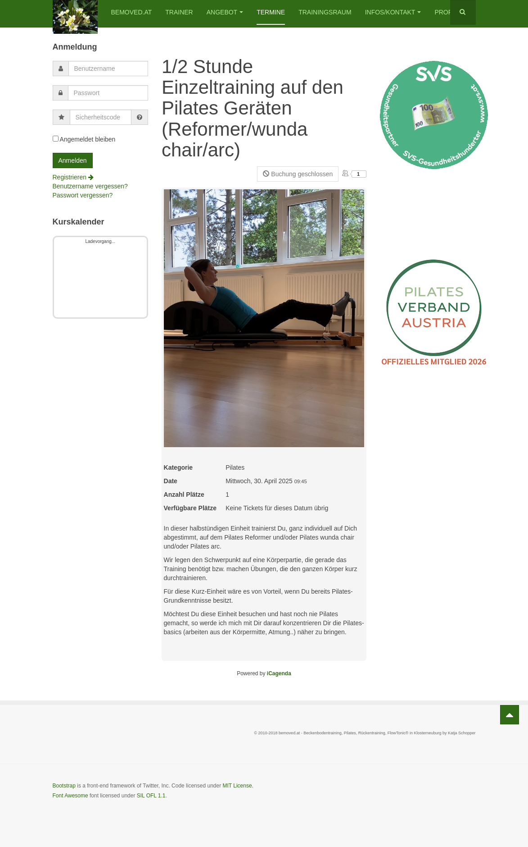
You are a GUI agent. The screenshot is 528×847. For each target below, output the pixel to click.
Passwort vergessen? (83, 195)
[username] (108, 68)
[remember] (56, 139)
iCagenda (279, 673)
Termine (271, 12)
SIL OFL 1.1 (151, 795)
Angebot (225, 12)
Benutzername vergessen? (90, 186)
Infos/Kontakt (393, 12)
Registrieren (73, 177)
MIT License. (237, 786)
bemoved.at (131, 12)
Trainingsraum (324, 12)
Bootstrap (64, 786)
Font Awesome (70, 795)
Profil (445, 12)
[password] (108, 93)
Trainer (179, 12)
